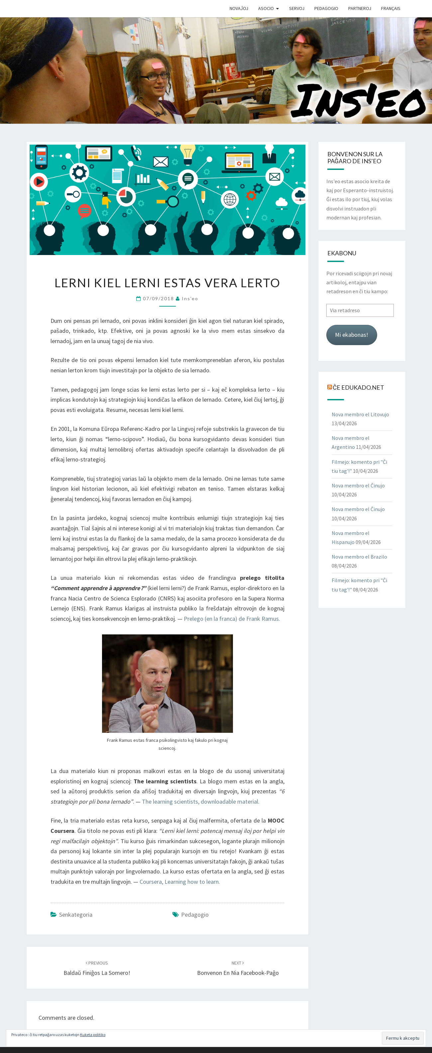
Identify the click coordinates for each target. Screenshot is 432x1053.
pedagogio (195, 914)
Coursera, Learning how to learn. (180, 881)
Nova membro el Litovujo (360, 414)
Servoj (296, 8)
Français (390, 8)
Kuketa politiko (92, 1034)
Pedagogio (326, 8)
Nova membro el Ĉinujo (358, 485)
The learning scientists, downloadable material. (201, 801)
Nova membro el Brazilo (359, 556)
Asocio (266, 8)
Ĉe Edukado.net (358, 387)
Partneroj (359, 8)
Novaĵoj (239, 8)
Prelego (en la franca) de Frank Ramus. (232, 618)
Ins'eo (190, 298)
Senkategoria (75, 914)
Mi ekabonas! (351, 334)
